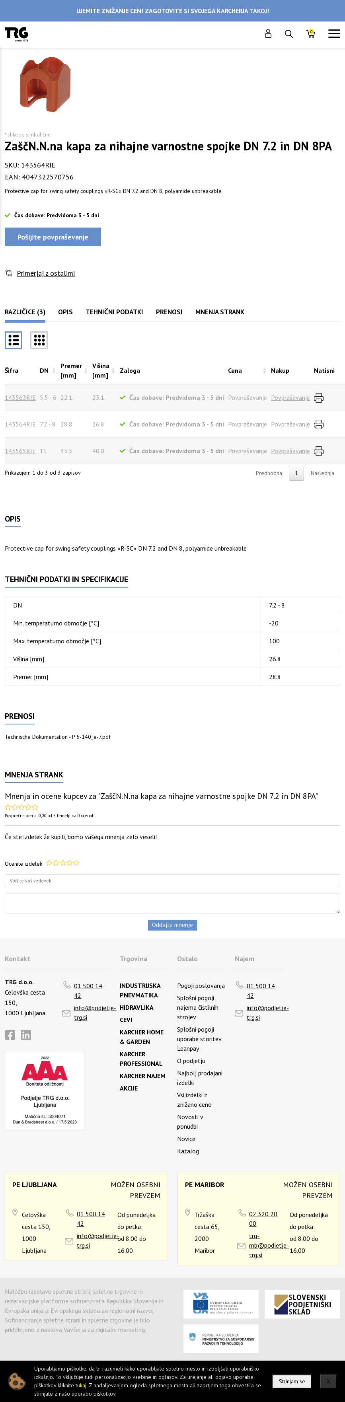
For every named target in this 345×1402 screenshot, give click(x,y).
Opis (65, 312)
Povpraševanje (290, 397)
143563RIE (20, 397)
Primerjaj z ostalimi (46, 273)
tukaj (81, 1385)
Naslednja (322, 473)
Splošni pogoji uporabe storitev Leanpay (199, 1038)
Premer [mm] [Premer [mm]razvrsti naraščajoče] (71, 370)
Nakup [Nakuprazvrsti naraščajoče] (280, 370)
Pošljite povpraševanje (53, 236)
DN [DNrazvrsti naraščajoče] (44, 370)
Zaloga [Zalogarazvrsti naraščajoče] (130, 370)
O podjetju (191, 1061)
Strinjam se (292, 1381)
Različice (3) (25, 312)
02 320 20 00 (263, 1218)
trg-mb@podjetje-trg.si (269, 1245)
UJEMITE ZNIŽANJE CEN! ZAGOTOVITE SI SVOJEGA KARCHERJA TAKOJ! (172, 11)
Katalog (188, 1151)
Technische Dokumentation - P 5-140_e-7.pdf (58, 736)
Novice (186, 1139)
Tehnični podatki (114, 312)
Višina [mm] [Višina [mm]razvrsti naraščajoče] (100, 370)
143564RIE (20, 424)
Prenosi (169, 312)
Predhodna (269, 473)
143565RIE (20, 451)
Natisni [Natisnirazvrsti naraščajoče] (324, 370)
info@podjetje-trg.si (95, 1012)
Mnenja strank (219, 312)
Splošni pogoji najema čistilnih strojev (197, 1007)
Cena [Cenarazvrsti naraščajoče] (235, 370)
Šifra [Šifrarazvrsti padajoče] (11, 370)
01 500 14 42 (88, 990)
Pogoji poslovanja (201, 985)
